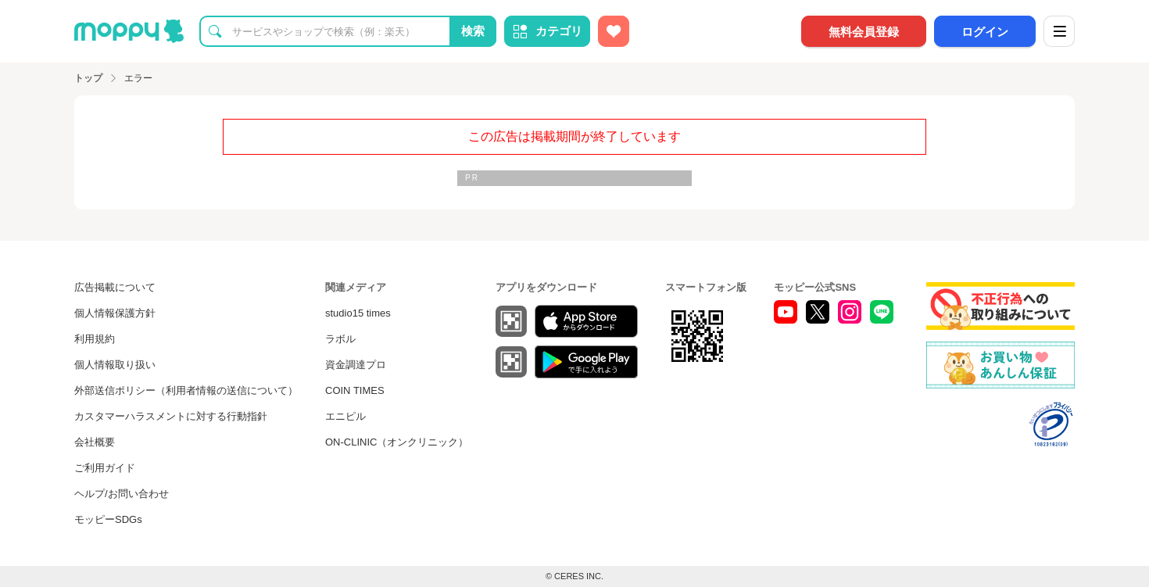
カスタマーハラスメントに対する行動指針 (170, 416)
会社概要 (94, 442)
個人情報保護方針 (115, 313)
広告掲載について (115, 287)
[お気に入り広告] (613, 31)
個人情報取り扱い (115, 364)
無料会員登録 (864, 31)
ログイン (984, 31)
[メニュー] (1059, 31)
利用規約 (94, 339)
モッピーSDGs (108, 519)
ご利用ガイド (104, 468)
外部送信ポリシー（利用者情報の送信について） (186, 390)
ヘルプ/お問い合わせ (121, 493)
